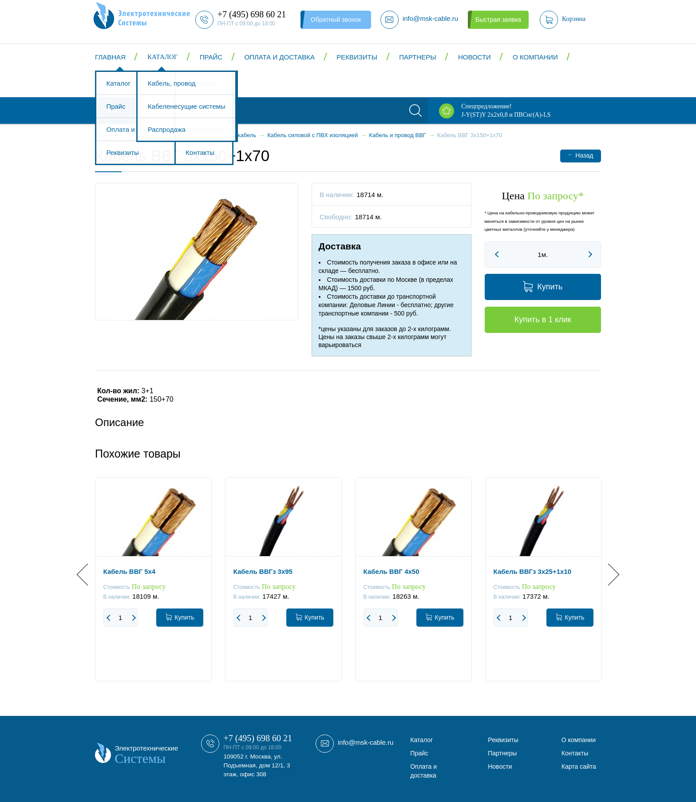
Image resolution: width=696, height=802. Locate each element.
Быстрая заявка (498, 19)
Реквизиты (356, 57)
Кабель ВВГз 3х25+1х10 (533, 571)
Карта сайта (579, 766)
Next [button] (608, 574)
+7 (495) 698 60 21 (257, 738)
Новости (474, 57)
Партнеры (417, 57)
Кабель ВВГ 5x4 (129, 571)
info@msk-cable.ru (365, 742)
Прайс (211, 57)
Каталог (162, 56)
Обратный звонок (336, 19)
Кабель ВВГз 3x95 (263, 571)
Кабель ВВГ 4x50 (391, 571)
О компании (535, 57)
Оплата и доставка (279, 57)
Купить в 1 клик (542, 319)
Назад (580, 155)
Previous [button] (88, 574)
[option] (153, 586)
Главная (110, 57)
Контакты (124, 83)
